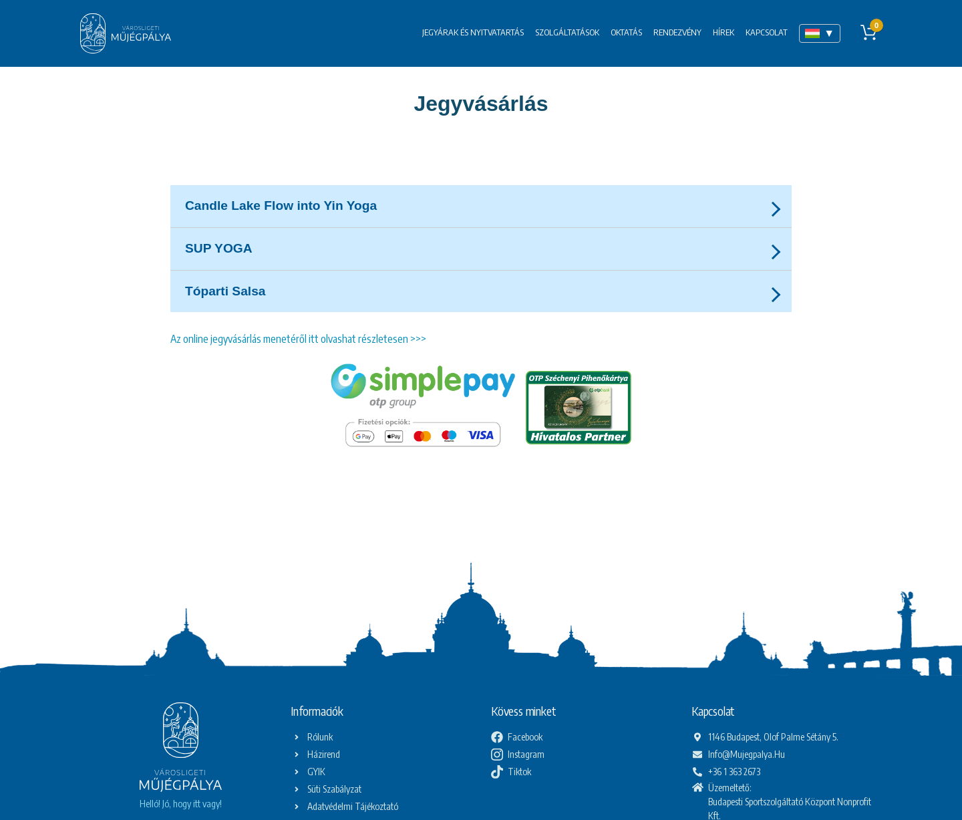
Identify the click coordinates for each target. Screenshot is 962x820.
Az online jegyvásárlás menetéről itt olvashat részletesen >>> (298, 338)
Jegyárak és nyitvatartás (473, 32)
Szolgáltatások (567, 32)
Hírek (723, 32)
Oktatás (626, 32)
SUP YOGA (219, 248)
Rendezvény (677, 32)
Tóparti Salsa (225, 291)
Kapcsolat (767, 32)
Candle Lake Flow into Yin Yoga (281, 205)
